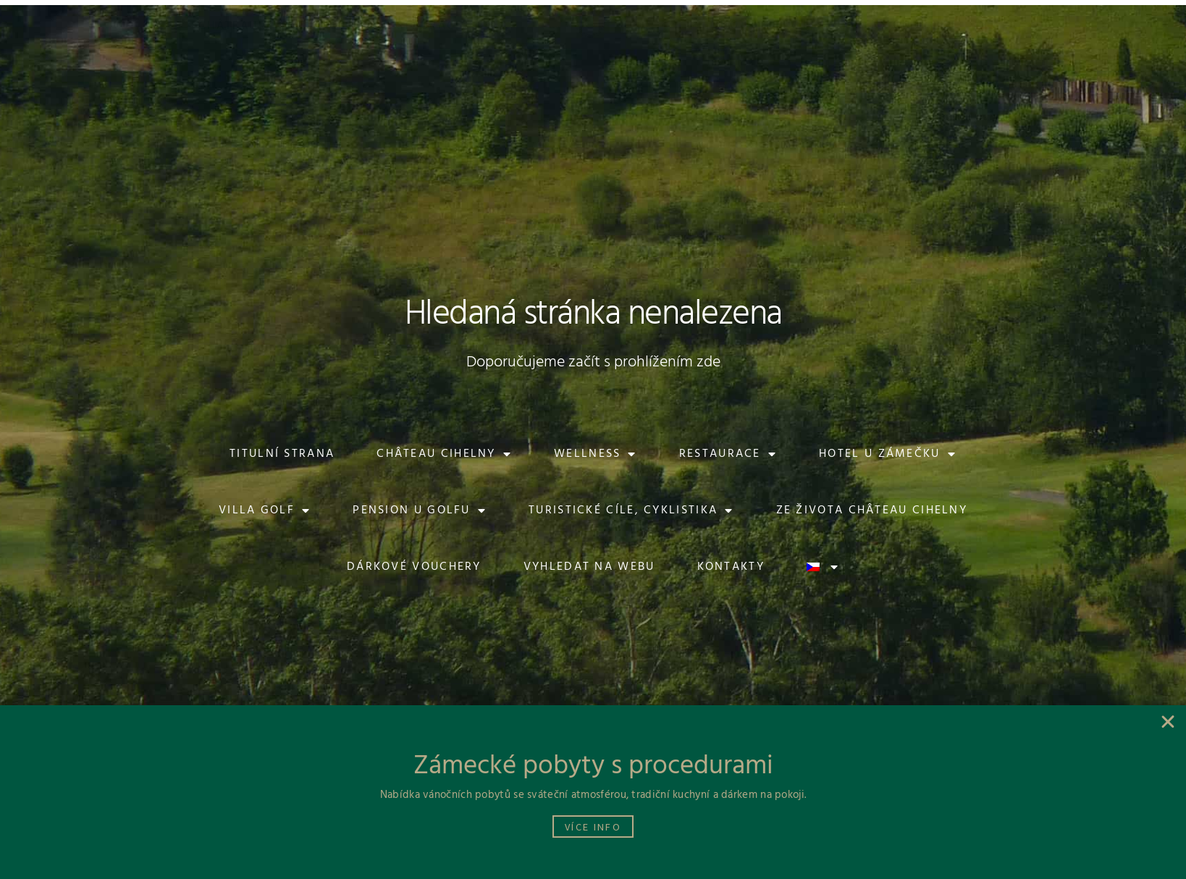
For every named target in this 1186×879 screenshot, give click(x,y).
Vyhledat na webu (589, 567)
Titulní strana (282, 454)
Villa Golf (265, 510)
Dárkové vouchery (414, 567)
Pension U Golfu (420, 510)
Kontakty (731, 567)
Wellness (595, 454)
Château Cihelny (444, 454)
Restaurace (728, 454)
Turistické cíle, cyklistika (631, 510)
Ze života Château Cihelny (872, 510)
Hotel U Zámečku (887, 454)
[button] (228, 25)
